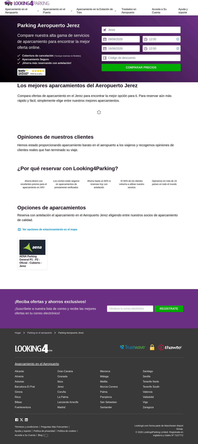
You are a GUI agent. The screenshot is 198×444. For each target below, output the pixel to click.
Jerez (60, 386)
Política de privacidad (44, 431)
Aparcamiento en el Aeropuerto (37, 364)
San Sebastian (108, 402)
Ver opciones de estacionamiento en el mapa (47, 229)
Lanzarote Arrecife (67, 402)
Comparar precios (141, 67)
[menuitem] (22, 11)
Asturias (19, 381)
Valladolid (148, 397)
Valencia (147, 391)
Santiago (148, 371)
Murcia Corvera (109, 386)
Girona (18, 391)
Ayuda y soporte (183, 11)
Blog (40, 435)
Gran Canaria (65, 371)
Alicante (19, 371)
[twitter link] (21, 420)
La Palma (62, 397)
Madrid (61, 407)
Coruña (61, 391)
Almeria (19, 376)
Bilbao (18, 402)
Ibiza (60, 381)
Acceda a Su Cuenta (159, 11)
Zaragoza (148, 407)
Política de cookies (66, 431)
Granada (62, 376)
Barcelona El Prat (25, 386)
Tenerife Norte (151, 381)
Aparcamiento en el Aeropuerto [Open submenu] (22, 11)
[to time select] (161, 48)
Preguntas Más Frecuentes (54, 427)
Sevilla (146, 376)
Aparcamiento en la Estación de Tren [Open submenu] (96, 11)
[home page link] (26, 3)
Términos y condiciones (26, 427)
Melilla (103, 381)
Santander (106, 407)
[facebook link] (17, 420)
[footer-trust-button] (151, 347)
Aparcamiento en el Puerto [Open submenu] (58, 11)
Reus (18, 397)
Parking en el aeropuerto (39, 333)
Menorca (105, 371)
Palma (103, 391)
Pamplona (106, 397)
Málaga (104, 376)
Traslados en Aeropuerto (129, 11)
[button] (22, 11)
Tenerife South (151, 386)
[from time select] (161, 39)
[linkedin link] (26, 420)
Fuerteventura (23, 407)
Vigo (145, 402)
